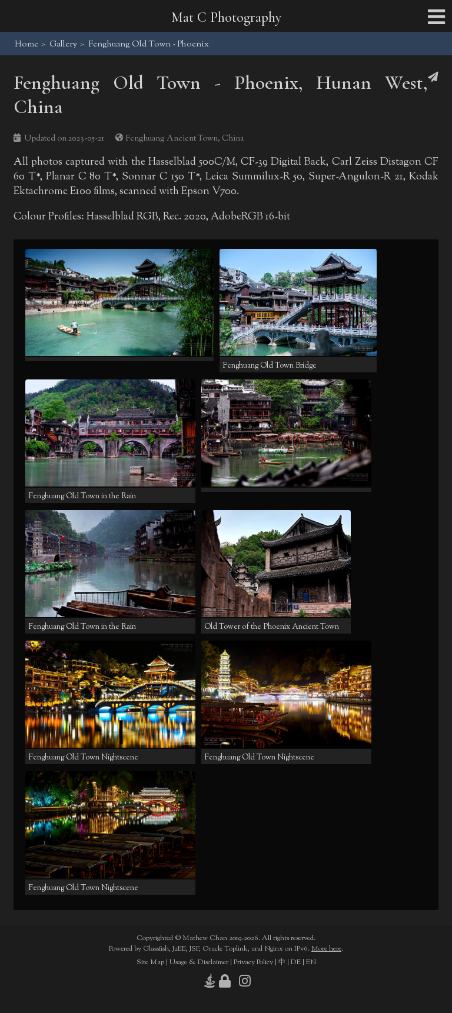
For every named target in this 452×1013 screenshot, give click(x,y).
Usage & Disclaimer (199, 962)
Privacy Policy (253, 962)
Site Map (150, 962)
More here (326, 949)
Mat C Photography (226, 17)
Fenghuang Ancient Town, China (184, 138)
